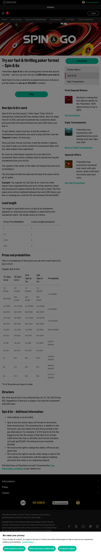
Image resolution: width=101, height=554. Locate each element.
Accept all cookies (67, 549)
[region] (50, 543)
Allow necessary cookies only (41, 549)
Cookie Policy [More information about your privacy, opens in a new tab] (28, 542)
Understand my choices (14, 549)
